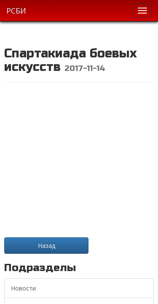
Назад (46, 246)
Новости (23, 288)
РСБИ (16, 10)
